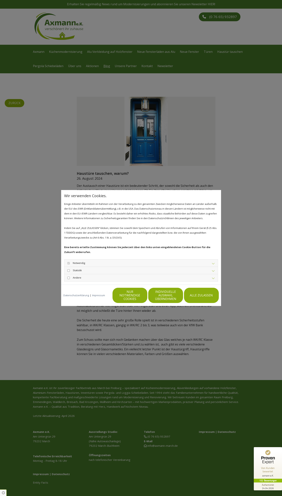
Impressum (98, 295)
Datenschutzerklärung (76, 295)
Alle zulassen (201, 295)
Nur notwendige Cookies (129, 295)
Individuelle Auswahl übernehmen (165, 295)
